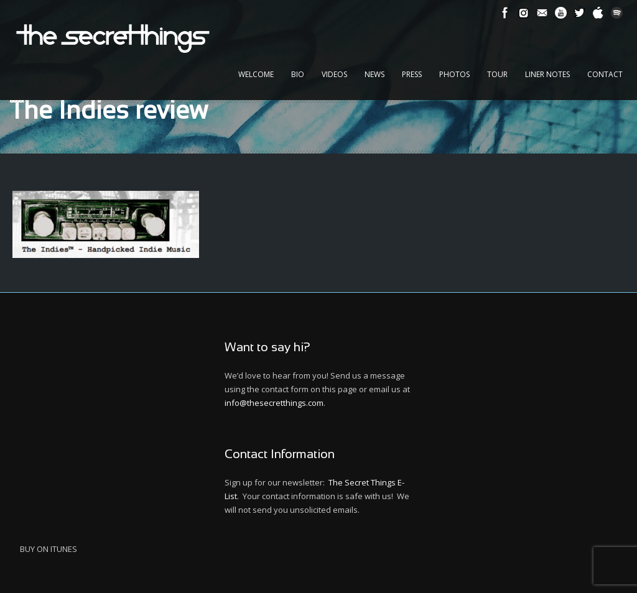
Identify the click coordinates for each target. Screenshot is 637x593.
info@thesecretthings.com (274, 402)
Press (412, 74)
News (374, 74)
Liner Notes (547, 74)
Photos (454, 74)
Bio (297, 74)
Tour (497, 74)
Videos (334, 74)
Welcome (256, 74)
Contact (605, 74)
